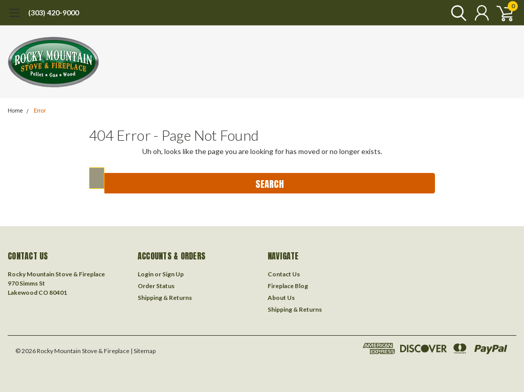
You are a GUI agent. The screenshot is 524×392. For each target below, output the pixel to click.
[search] (456, 13)
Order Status (156, 286)
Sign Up (173, 274)
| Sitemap (143, 351)
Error (40, 110)
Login (146, 274)
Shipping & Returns (165, 297)
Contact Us (284, 274)
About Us (281, 297)
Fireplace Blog (288, 286)
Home (15, 110)
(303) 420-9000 (53, 12)
